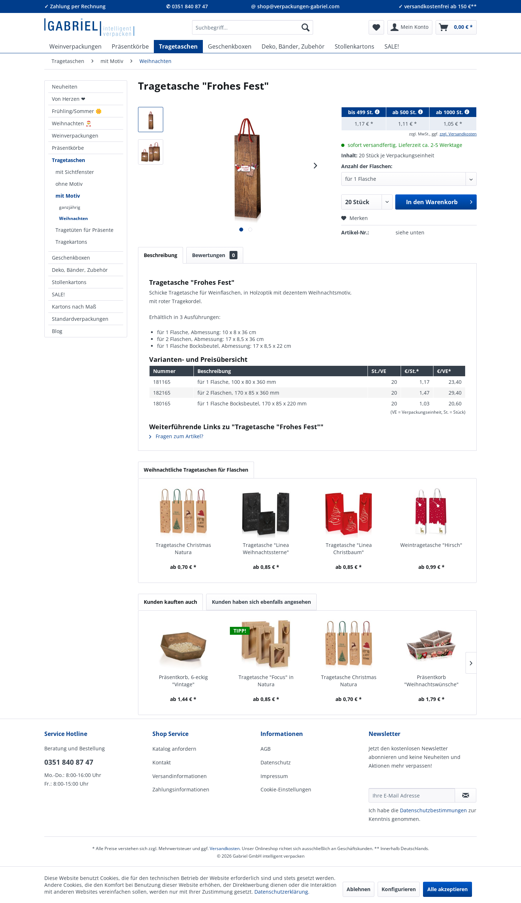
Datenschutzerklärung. (282, 891)
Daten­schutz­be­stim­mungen (433, 810)
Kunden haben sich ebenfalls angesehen (261, 601)
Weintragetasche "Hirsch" (431, 545)
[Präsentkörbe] (130, 46)
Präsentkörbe (68, 147)
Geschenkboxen (71, 257)
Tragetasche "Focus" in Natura (266, 681)
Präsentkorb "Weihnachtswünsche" (431, 681)
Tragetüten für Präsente (84, 229)
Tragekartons (71, 241)
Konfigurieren (399, 889)
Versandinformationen (179, 776)
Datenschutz (275, 762)
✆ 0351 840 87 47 (187, 6)
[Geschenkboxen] (230, 46)
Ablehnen (358, 889)
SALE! (58, 294)
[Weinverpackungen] (75, 46)
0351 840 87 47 (68, 762)
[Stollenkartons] (354, 46)
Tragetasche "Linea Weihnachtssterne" (266, 549)
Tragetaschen (68, 160)
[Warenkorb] (456, 27)
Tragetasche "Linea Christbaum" (349, 549)
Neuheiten (64, 86)
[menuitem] (252, 27)
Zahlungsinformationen (180, 789)
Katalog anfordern (174, 748)
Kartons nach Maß (74, 306)
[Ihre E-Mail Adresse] (412, 795)
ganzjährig (69, 207)
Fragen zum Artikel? (176, 436)
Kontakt (161, 762)
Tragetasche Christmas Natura (183, 549)
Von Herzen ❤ (68, 98)
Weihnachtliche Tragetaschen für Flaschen (196, 469)
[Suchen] (305, 27)
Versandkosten (225, 848)
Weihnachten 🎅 (72, 123)
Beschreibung (160, 255)
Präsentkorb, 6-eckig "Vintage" (183, 681)
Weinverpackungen (75, 135)
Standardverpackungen (80, 318)
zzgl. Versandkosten (458, 133)
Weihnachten (73, 218)
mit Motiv (67, 195)
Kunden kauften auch (170, 601)
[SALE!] (391, 46)
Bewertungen (214, 255)
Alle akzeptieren (447, 889)
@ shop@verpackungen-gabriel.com (295, 6)
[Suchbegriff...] (252, 27)
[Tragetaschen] (178, 46)
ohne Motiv (69, 183)
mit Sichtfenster (74, 172)
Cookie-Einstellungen (285, 789)
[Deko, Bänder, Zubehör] (293, 46)
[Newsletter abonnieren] (465, 795)
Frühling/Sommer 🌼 (77, 111)
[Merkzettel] (376, 27)
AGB (265, 748)
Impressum (274, 776)
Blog (57, 331)
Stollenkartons (69, 282)
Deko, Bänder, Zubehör (80, 269)
